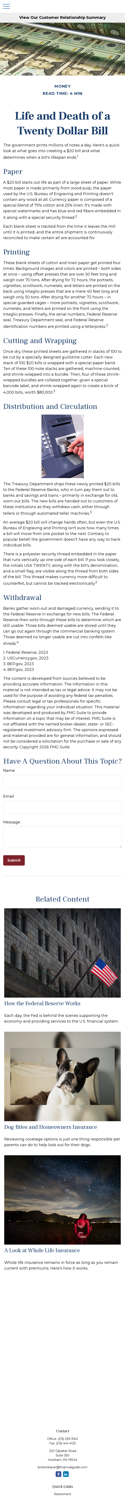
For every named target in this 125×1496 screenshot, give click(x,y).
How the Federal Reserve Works (42, 1003)
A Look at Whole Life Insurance (42, 1250)
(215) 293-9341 (68, 1439)
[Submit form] (14, 860)
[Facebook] (58, 1474)
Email (8, 796)
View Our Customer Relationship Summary (62, 17)
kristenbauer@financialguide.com (62, 1467)
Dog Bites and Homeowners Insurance (50, 1127)
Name (9, 770)
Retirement (62, 1494)
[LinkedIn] (66, 1474)
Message (11, 822)
